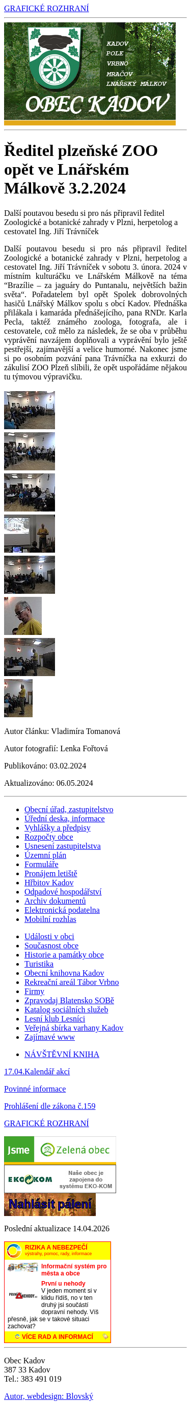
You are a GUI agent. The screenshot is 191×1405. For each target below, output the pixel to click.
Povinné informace (35, 1088)
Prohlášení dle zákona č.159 (50, 1106)
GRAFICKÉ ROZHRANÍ (46, 8)
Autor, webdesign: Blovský (48, 1396)
